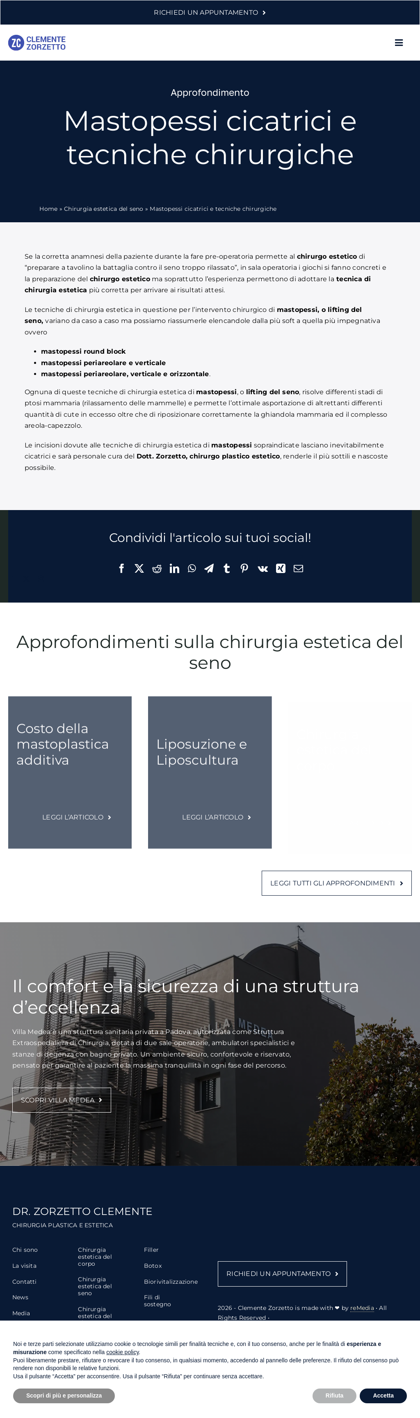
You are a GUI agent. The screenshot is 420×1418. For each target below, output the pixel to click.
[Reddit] (157, 569)
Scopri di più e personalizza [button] (64, 1395)
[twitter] (26, 579)
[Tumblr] (226, 569)
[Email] (298, 569)
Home (48, 208)
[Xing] (281, 569)
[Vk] (262, 569)
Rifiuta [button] (335, 1395)
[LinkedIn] (174, 569)
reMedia (362, 1315)
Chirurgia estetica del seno (103, 208)
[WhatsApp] (192, 569)
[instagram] (41, 579)
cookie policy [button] (122, 1352)
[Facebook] (121, 569)
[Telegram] (209, 569)
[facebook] (11, 579)
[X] (139, 569)
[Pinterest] (244, 569)
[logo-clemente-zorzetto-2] (37, 38)
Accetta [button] (383, 1395)
